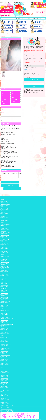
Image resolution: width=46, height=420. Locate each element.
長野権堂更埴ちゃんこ (5, 299)
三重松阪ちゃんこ (4, 328)
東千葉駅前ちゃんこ (5, 229)
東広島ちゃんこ (4, 394)
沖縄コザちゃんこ (4, 401)
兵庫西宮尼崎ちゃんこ (5, 365)
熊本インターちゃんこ (5, 374)
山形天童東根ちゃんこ (5, 204)
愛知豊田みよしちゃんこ (5, 326)
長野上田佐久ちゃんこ (5, 303)
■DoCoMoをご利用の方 (28, 69)
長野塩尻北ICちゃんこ (5, 302)
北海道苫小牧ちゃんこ (5, 220)
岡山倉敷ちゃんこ (4, 392)
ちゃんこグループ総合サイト (6, 407)
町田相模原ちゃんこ (5, 239)
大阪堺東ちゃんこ (4, 353)
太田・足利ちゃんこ (5, 263)
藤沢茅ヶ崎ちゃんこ (5, 258)
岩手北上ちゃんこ (4, 212)
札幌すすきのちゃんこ (5, 213)
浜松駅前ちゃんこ (4, 322)
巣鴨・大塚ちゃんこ (5, 286)
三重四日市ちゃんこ (5, 317)
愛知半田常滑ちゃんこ (5, 332)
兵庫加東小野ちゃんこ (5, 363)
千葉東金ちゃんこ (4, 247)
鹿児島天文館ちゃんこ (5, 371)
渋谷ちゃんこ (3, 279)
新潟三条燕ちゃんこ (5, 305)
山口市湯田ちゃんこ (5, 403)
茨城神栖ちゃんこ (4, 266)
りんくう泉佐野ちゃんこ (5, 355)
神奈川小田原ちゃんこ (5, 251)
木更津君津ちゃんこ (5, 244)
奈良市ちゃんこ (4, 349)
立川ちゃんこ (3, 227)
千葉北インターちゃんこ (5, 275)
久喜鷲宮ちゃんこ (4, 264)
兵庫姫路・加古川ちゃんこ (6, 347)
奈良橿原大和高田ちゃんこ (6, 341)
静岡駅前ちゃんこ (4, 320)
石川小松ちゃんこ (4, 290)
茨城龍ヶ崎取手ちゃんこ (5, 260)
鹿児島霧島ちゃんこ (5, 375)
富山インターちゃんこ (5, 294)
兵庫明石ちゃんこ (4, 352)
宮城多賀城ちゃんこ (5, 214)
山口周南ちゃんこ (4, 384)
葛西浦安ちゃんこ (4, 268)
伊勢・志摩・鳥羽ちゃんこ (6, 330)
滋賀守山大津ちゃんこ (5, 361)
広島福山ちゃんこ (4, 378)
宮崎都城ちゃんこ (4, 382)
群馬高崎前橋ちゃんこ (5, 233)
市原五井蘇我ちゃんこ (5, 274)
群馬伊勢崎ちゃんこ (5, 256)
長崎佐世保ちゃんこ (5, 372)
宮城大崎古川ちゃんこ (5, 205)
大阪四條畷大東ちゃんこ (5, 364)
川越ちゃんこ (3, 231)
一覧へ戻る (10, 185)
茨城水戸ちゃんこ (4, 228)
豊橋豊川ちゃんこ (4, 321)
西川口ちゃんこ (4, 225)
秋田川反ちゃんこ (4, 206)
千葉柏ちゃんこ (4, 272)
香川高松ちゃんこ (4, 376)
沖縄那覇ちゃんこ (4, 383)
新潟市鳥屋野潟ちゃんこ (5, 301)
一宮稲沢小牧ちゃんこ (5, 314)
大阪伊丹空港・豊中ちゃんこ (6, 343)
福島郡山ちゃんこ (4, 217)
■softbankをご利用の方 (28, 71)
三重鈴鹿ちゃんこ (4, 329)
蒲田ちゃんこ (3, 281)
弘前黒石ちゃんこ (4, 208)
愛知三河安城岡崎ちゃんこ (6, 311)
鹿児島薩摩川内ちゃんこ (5, 379)
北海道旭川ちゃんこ (5, 210)
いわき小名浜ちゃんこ (5, 209)
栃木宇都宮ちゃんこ (5, 235)
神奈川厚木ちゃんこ (5, 240)
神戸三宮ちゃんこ (4, 351)
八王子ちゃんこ (4, 282)
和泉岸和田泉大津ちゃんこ (6, 344)
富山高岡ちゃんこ (4, 291)
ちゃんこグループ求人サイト (6, 409)
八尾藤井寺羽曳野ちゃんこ (6, 348)
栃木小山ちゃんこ (4, 237)
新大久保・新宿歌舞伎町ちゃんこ (7, 241)
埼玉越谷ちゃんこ (4, 259)
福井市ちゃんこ (4, 306)
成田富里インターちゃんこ (6, 232)
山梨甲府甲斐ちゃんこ (5, 298)
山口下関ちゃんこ (4, 388)
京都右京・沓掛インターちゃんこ (7, 357)
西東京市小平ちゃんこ (5, 277)
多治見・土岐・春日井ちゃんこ (7, 318)
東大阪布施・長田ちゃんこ (6, 345)
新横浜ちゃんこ (4, 270)
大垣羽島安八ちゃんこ (5, 313)
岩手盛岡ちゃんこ (4, 216)
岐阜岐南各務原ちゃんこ (5, 325)
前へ (10, 182)
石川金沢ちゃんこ (4, 293)
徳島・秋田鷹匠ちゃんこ (5, 380)
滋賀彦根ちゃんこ (4, 337)
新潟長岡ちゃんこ (4, 295)
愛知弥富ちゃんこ (4, 316)
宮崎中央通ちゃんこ (5, 397)
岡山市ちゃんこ (4, 398)
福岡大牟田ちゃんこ (5, 399)
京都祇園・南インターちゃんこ (7, 338)
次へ (12, 188)
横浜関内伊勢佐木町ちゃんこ (6, 224)
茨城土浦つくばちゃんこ (5, 250)
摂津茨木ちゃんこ (4, 360)
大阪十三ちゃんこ (4, 356)
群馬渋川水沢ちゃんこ (5, 248)
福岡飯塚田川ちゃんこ (5, 387)
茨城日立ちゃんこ (4, 285)
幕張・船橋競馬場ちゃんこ (6, 271)
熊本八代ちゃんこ (4, 395)
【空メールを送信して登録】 (34, 79)
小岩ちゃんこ (3, 278)
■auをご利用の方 (27, 70)
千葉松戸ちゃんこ (4, 252)
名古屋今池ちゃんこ (5, 310)
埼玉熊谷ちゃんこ (4, 236)
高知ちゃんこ (3, 391)
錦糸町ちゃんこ (4, 245)
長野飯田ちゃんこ (4, 297)
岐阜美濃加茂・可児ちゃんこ (6, 333)
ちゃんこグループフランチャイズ (7, 410)
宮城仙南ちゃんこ (4, 201)
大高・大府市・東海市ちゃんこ (7, 324)
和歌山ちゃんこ (4, 340)
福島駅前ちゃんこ (4, 219)
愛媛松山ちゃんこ (4, 369)
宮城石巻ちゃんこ (4, 202)
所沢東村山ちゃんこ (5, 262)
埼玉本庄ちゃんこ (4, 243)
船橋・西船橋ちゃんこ (5, 283)
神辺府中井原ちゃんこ (5, 402)
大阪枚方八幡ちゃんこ (5, 359)
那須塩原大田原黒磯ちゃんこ (6, 267)
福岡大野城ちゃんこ (5, 390)
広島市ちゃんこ (4, 386)
